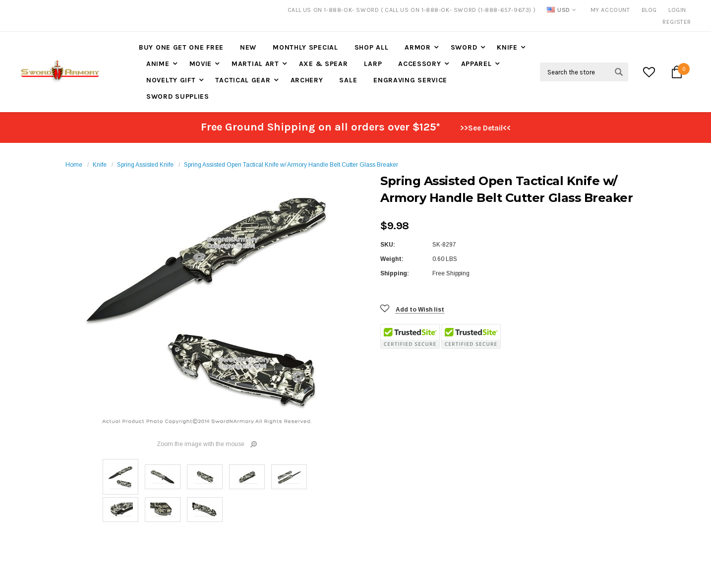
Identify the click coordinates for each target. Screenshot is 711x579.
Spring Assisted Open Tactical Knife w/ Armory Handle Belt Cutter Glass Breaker (291, 164)
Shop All (372, 47)
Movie (200, 64)
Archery (307, 80)
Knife (507, 47)
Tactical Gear (242, 80)
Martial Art (255, 64)
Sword (464, 47)
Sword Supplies (177, 96)
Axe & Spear (323, 64)
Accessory (419, 64)
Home (73, 164)
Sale (348, 80)
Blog (649, 9)
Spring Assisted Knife (145, 164)
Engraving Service (410, 80)
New (248, 47)
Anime (158, 64)
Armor (418, 47)
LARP (373, 64)
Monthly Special (305, 47)
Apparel (476, 64)
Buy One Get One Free (181, 47)
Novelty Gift (170, 80)
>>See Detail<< (485, 128)
